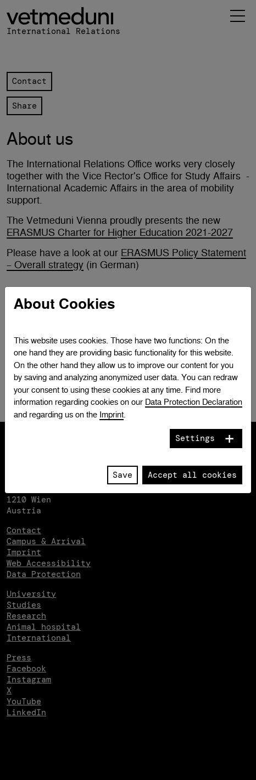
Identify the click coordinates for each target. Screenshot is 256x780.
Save (122, 475)
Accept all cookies (192, 475)
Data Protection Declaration (193, 401)
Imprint (111, 414)
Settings (195, 438)
